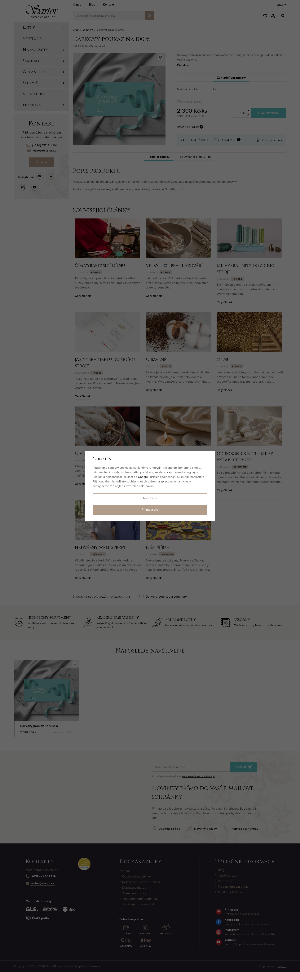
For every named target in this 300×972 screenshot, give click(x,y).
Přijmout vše (150, 509)
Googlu (143, 477)
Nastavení (150, 498)
